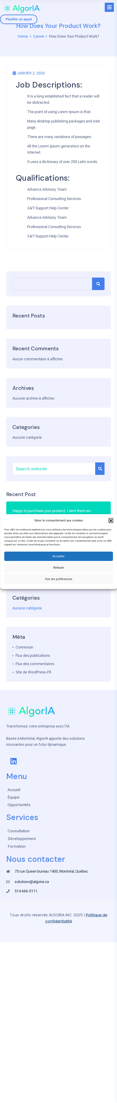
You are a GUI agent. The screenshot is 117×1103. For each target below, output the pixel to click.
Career (38, 36)
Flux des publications (33, 655)
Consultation (19, 831)
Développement (22, 838)
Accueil (13, 789)
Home (23, 36)
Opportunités (19, 804)
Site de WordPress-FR (33, 672)
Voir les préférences (58, 579)
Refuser (58, 567)
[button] (111, 520)
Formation (17, 846)
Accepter (58, 556)
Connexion (24, 647)
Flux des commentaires (35, 664)
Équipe (13, 797)
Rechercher (98, 284)
